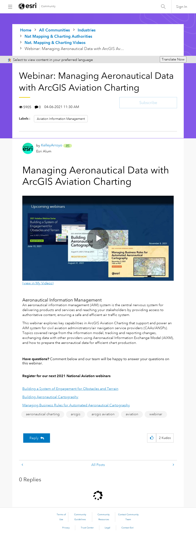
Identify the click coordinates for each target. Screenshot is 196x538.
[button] (151, 438)
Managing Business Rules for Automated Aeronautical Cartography (76, 405)
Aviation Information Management (61, 119)
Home (25, 30)
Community (48, 6)
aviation (132, 414)
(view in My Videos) (38, 283)
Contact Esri (127, 527)
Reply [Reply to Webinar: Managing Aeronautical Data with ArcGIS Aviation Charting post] (34, 438)
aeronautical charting (43, 414)
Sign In (181, 6)
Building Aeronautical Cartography (50, 397)
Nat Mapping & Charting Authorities (58, 36)
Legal (107, 527)
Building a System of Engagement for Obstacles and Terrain (70, 388)
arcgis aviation (103, 414)
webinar (155, 414)
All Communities (54, 30)
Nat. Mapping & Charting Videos (55, 42)
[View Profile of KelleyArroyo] (51, 145)
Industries (87, 30)
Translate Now (173, 59)
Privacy (66, 527)
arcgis (75, 414)
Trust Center (87, 527)
